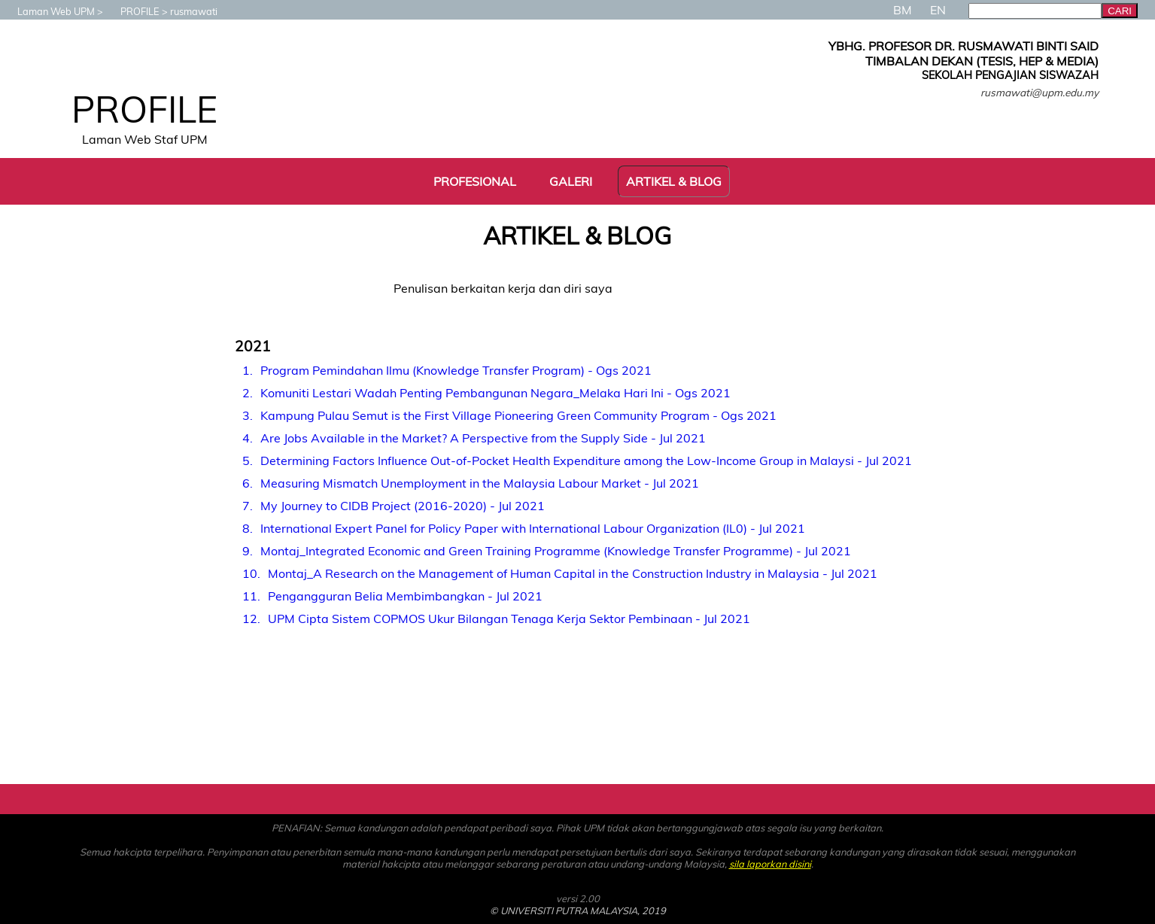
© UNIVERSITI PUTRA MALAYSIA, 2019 (578, 910)
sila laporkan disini (770, 864)
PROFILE (132, 11)
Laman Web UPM (48, 11)
